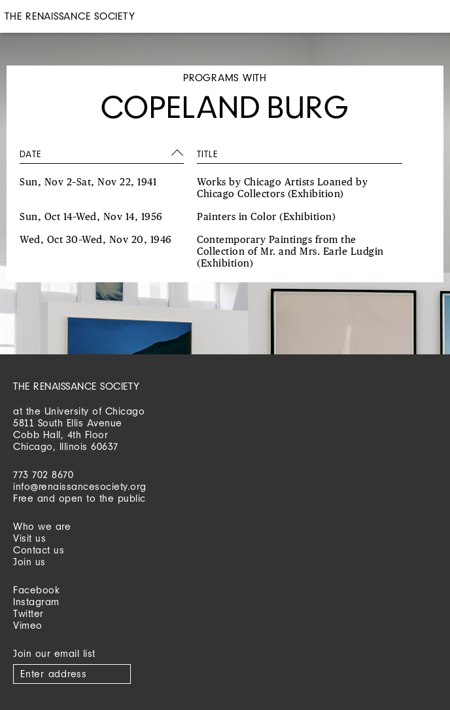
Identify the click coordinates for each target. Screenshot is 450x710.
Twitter (28, 613)
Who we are (42, 526)
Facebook (36, 590)
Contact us (38, 550)
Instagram (36, 601)
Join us (29, 561)
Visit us (29, 538)
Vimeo (28, 625)
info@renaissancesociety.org (80, 486)
